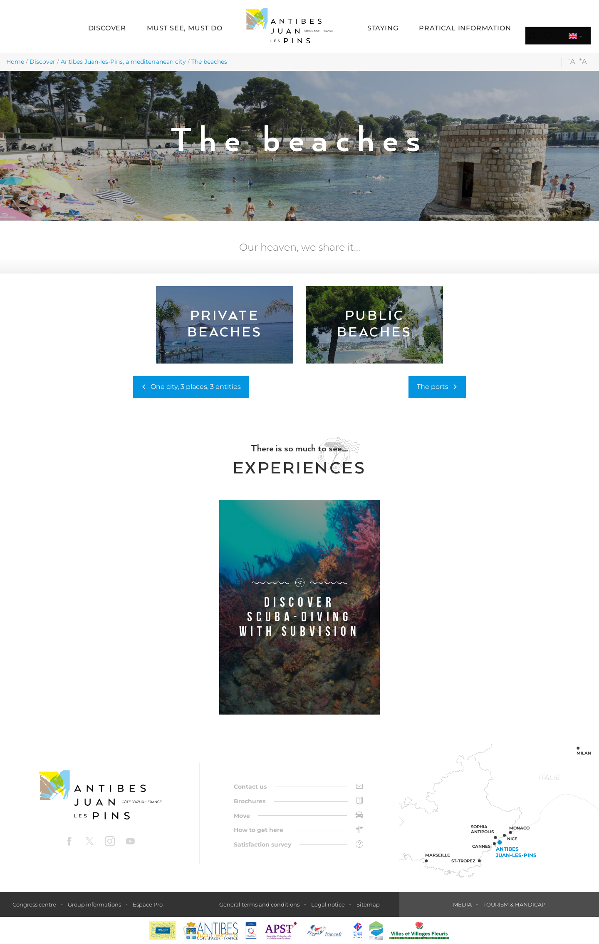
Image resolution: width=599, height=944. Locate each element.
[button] (107, 29)
